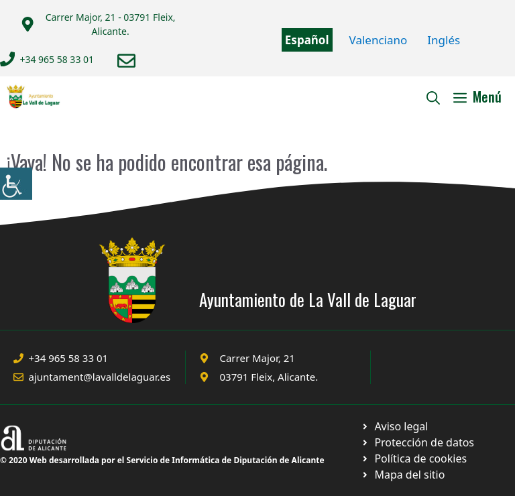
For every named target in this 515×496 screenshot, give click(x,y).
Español (307, 40)
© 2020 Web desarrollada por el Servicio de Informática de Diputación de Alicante (162, 460)
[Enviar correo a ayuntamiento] (126, 60)
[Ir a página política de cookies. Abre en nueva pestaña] (417, 442)
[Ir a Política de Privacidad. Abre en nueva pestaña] (394, 426)
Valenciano (378, 40)
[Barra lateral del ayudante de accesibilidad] (16, 184)
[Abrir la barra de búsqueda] (433, 96)
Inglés (443, 40)
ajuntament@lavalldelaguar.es (100, 376)
